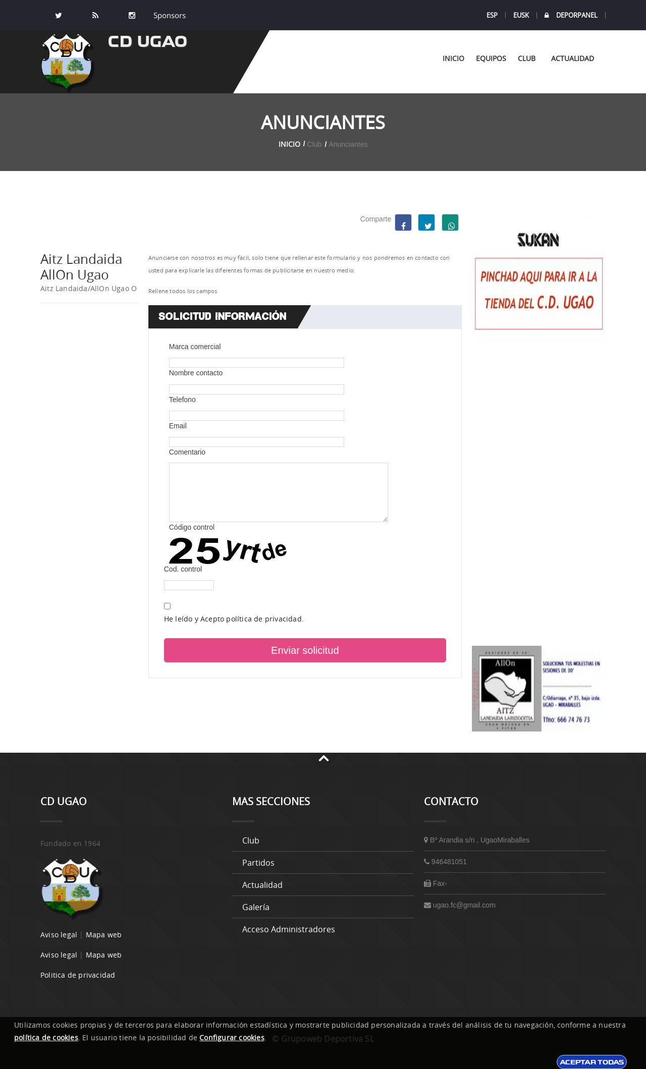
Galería (256, 907)
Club (529, 58)
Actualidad (572, 58)
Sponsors (168, 15)
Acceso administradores (288, 929)
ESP (492, 15)
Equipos (491, 58)
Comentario (187, 452)
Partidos (258, 862)
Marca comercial (195, 347)
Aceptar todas (592, 1062)
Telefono (182, 400)
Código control (191, 527)
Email (178, 426)
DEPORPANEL (571, 15)
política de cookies (46, 1037)
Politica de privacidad (77, 975)
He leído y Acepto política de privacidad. (234, 619)
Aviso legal (58, 934)
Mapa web (104, 934)
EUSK (521, 15)
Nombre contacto (196, 373)
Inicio (453, 58)
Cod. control (183, 569)
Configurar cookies (231, 1037)
